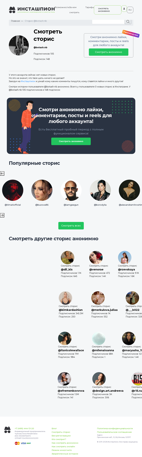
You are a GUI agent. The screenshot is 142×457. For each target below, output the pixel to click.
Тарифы (89, 7)
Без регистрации (61, 435)
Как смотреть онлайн (63, 446)
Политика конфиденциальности (115, 428)
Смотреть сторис (61, 432)
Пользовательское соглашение (114, 432)
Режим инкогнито (62, 450)
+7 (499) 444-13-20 (24, 428)
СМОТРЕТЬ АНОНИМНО (104, 9)
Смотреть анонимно (108, 52)
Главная (15, 21)
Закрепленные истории (65, 453)
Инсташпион (28, 81)
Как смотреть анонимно (65, 443)
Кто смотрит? (59, 439)
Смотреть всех (71, 225)
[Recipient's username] (108, 21)
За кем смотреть (74, 10)
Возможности (62, 7)
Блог (54, 428)
